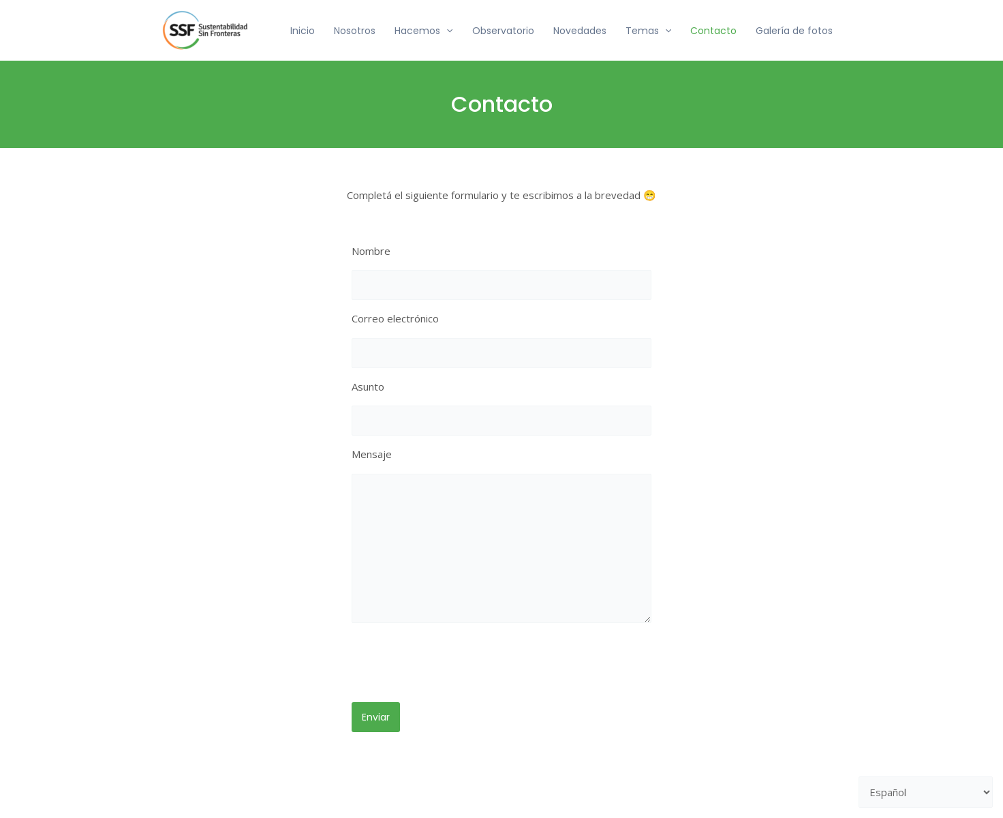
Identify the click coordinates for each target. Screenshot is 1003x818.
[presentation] (455, 665)
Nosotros (354, 30)
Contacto (713, 30)
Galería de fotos (794, 30)
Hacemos (423, 31)
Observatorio (503, 30)
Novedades (579, 30)
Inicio (302, 30)
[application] (446, 31)
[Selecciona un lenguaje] (926, 792)
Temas (648, 31)
